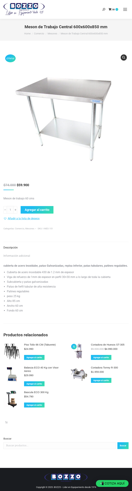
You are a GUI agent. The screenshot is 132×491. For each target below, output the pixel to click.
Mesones (29, 228)
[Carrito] (6, 422)
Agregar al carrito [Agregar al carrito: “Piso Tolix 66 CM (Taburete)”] (34, 357)
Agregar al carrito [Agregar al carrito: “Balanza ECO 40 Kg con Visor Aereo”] (34, 384)
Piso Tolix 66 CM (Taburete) (40, 344)
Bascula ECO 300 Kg (36, 392)
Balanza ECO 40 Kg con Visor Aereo (41, 369)
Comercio (19, 228)
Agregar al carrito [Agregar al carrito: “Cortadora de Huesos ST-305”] (101, 357)
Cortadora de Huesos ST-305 (107, 344)
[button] (124, 57)
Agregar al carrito (37, 210)
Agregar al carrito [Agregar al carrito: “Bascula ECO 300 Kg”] (34, 405)
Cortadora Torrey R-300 (104, 367)
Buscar (7, 438)
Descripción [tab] (10, 247)
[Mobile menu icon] (125, 9)
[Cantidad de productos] (10, 210)
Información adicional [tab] (16, 255)
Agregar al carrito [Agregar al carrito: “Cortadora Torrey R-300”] (101, 380)
